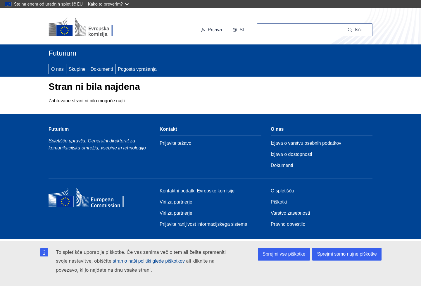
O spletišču (282, 190)
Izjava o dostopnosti (291, 154)
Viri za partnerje (176, 201)
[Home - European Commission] (91, 199)
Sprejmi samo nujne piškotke (347, 253)
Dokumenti (102, 69)
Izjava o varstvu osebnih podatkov (306, 143)
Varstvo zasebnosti (290, 213)
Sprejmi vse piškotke (284, 253)
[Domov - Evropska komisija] (89, 27)
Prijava (211, 29)
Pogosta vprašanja (137, 69)
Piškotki (279, 201)
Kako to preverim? (108, 3)
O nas (57, 69)
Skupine (77, 69)
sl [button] (238, 29)
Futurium (62, 53)
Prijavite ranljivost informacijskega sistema (203, 224)
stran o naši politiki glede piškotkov (149, 261)
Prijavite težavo (175, 143)
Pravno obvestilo (288, 224)
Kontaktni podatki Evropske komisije (197, 190)
